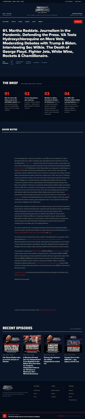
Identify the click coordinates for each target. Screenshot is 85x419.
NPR (25, 233)
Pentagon (36, 62)
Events (27, 21)
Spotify (53, 393)
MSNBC (43, 233)
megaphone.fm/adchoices (47, 310)
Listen (78, 21)
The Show (6, 21)
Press (20, 21)
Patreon (71, 390)
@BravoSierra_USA (58, 251)
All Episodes (37, 390)
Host (34, 21)
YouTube (53, 397)
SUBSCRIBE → (78, 1)
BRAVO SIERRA (37, 251)
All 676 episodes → (76, 329)
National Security (28, 62)
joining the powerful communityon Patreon (44, 239)
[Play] (4, 416)
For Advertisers (73, 400)
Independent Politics (19, 62)
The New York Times (33, 233)
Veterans (44, 62)
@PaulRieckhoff (29, 163)
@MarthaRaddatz (20, 168)
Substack (71, 393)
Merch (41, 21)
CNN (49, 233)
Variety (21, 233)
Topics (14, 21)
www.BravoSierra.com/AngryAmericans (47, 263)
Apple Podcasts (55, 390)
